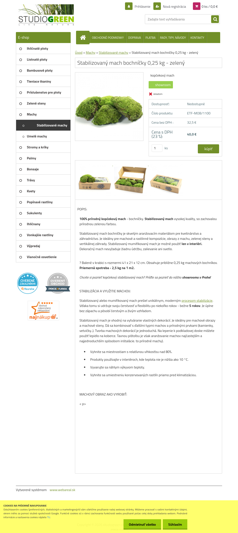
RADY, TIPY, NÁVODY (173, 37)
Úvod (78, 52)
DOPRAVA (134, 37)
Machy (90, 52)
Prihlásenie (142, 6)
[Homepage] (85, 37)
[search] (215, 19)
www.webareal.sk (62, 489)
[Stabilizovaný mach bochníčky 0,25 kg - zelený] (109, 74)
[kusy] (157, 148)
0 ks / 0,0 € (210, 6)
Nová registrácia (174, 6)
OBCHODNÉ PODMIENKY (108, 37)
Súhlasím (175, 524)
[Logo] (45, 15)
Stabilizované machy (113, 52)
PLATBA (150, 37)
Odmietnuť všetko (142, 524)
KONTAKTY (197, 37)
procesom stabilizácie (197, 300)
